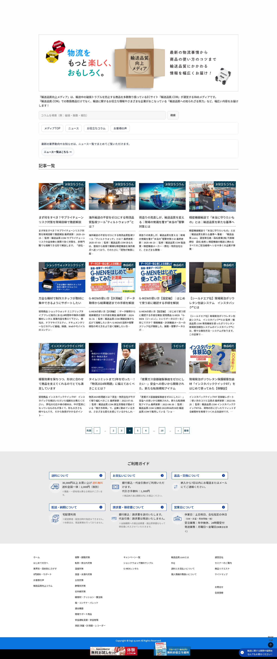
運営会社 (219, 557)
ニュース (73, 128)
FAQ (173, 563)
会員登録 (219, 592)
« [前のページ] (97, 430)
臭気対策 (79, 580)
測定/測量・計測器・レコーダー (90, 625)
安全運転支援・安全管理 (86, 619)
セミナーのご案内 (223, 563)
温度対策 (125, 9)
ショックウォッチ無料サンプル (138, 563)
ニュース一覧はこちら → (58, 152)
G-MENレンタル (131, 568)
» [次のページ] (178, 430)
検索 (173, 115)
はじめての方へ (85, 16)
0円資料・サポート (146, 16)
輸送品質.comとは (180, 557)
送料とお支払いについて (183, 568)
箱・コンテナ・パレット (86, 602)
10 (162, 430)
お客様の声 (171, 16)
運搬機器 (79, 608)
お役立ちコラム (96, 128)
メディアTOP (52, 128)
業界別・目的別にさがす (45, 568)
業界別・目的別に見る (115, 16)
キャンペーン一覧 (131, 557)
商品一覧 (64, 16)
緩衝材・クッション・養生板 (88, 597)
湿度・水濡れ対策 (151, 9)
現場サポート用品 (83, 614)
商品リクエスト (222, 568)
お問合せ (219, 587)
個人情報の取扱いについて (184, 574)
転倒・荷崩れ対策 (100, 9)
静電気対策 (80, 585)
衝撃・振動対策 (71, 9)
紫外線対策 (80, 591)
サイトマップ (221, 574)
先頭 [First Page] (89, 430)
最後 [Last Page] (186, 430)
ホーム (36, 557)
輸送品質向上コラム (42, 585)
